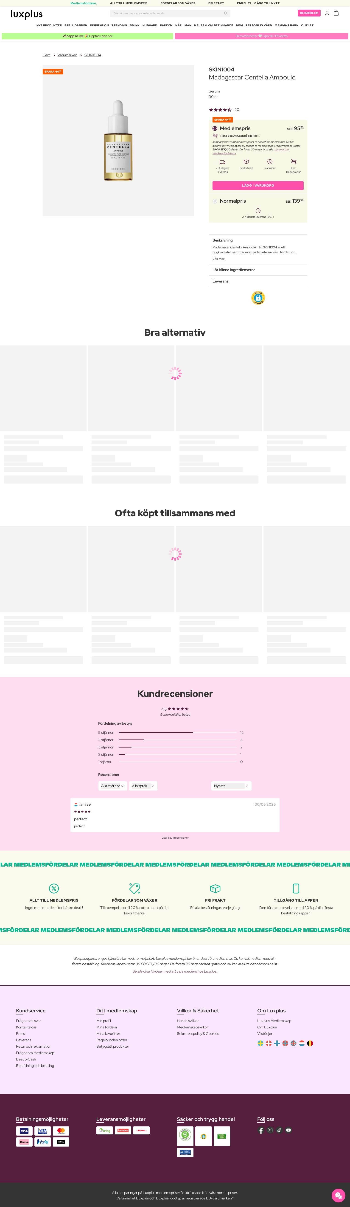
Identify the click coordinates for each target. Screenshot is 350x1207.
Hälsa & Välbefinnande (213, 26)
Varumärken (67, 53)
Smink (135, 26)
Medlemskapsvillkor (192, 1025)
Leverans (23, 1038)
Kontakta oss (26, 1025)
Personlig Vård (259, 26)
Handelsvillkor (188, 1019)
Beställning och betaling (35, 1064)
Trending (119, 26)
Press (20, 1032)
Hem (239, 26)
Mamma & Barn (286, 26)
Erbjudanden (75, 26)
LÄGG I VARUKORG (258, 184)
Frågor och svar (28, 1019)
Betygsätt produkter (112, 1045)
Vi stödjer (264, 1032)
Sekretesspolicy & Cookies (198, 1032)
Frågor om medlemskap (35, 1051)
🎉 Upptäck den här (87, 35)
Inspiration (99, 26)
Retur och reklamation (33, 1045)
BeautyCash (26, 1057)
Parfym (166, 26)
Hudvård (150, 26)
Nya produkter (49, 26)
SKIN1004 (92, 53)
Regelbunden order (111, 1038)
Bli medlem (309, 14)
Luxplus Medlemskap (274, 1019)
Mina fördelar (107, 1025)
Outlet (307, 26)
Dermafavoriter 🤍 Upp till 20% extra (262, 35)
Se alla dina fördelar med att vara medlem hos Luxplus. (175, 970)
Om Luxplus (267, 1025)
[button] (258, 296)
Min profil (103, 1019)
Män (188, 26)
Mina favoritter (108, 1032)
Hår (178, 26)
